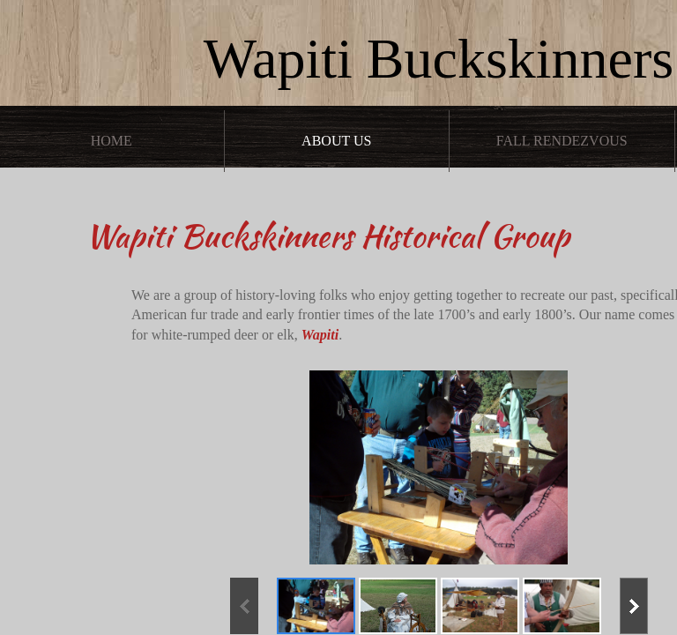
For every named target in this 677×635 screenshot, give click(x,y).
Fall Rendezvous (562, 140)
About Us (336, 140)
